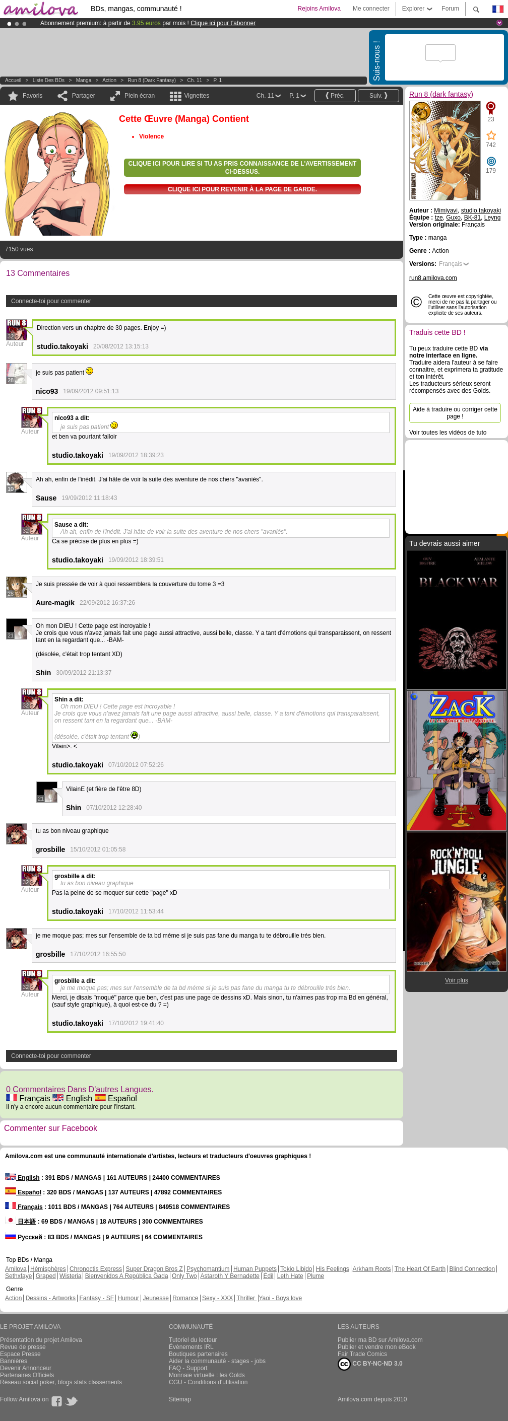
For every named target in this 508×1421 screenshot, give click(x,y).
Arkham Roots (372, 1268)
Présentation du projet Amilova (41, 1339)
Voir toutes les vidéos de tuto (447, 432)
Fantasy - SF (96, 1298)
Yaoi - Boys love (280, 1298)
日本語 (20, 1221)
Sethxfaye (18, 1276)
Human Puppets (255, 1268)
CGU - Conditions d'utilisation (208, 1382)
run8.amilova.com (433, 277)
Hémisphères (48, 1268)
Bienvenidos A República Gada (126, 1276)
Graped (46, 1276)
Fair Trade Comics (362, 1354)
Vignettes (196, 95)
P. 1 (218, 80)
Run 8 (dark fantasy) (152, 80)
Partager (83, 95)
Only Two (184, 1276)
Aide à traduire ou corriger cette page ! (455, 413)
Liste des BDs (49, 80)
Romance (185, 1298)
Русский (23, 1237)
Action (109, 80)
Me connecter (371, 8)
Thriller (246, 1298)
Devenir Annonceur (25, 1368)
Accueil (13, 80)
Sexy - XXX (217, 1298)
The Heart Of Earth (420, 1268)
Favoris (32, 95)
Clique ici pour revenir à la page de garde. (242, 189)
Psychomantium (207, 1268)
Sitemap (180, 1399)
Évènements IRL (191, 1347)
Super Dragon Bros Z (153, 1268)
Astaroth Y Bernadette (230, 1276)
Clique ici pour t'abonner (223, 23)
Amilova (16, 1268)
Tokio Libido (296, 1268)
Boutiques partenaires (198, 1354)
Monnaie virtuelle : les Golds (207, 1375)
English (72, 1098)
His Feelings (332, 1268)
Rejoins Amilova (319, 8)
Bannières (13, 1361)
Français (28, 1098)
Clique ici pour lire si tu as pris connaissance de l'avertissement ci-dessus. (243, 167)
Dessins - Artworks (51, 1298)
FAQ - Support (188, 1368)
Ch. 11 (194, 80)
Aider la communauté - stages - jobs (217, 1361)
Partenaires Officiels (27, 1375)
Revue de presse (23, 1347)
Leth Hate (290, 1276)
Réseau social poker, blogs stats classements (61, 1382)
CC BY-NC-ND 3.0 (370, 1364)
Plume (315, 1276)
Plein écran (139, 95)
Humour (128, 1298)
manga (84, 80)
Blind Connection (472, 1268)
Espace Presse (20, 1354)
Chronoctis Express (96, 1268)
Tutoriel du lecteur (193, 1339)
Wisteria (70, 1276)
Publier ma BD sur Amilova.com (380, 1339)
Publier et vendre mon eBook (377, 1347)
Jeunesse (155, 1298)
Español (116, 1098)
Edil (268, 1276)
